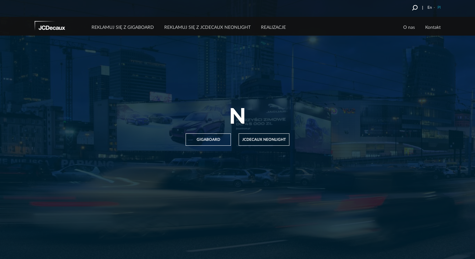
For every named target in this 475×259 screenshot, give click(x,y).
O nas (409, 27)
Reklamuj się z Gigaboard (123, 27)
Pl (439, 7)
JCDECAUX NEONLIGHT (264, 139)
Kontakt (433, 27)
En (429, 7)
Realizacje (273, 27)
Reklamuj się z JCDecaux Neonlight (207, 27)
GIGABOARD (208, 139)
